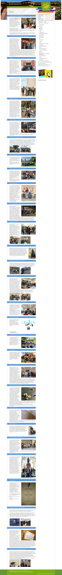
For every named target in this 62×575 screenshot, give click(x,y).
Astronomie (41, 24)
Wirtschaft (41, 59)
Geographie (41, 34)
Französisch (41, 32)
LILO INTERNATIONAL (42, 63)
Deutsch (41, 28)
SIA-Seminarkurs (42, 55)
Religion (41, 52)
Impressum (46, 573)
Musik (40, 47)
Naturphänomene (42, 48)
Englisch (41, 29)
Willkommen (40, 15)
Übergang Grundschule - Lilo (44, 64)
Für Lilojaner (12, 7)
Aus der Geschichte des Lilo (44, 65)
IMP (39, 38)
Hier (10, 496)
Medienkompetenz (42, 46)
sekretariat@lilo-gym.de (29, 571)
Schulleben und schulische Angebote (46, 20)
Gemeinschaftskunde (43, 33)
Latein (40, 42)
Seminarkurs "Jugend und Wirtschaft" (44, 54)
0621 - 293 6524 (14, 571)
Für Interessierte (19, 7)
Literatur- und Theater (43, 43)
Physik (40, 51)
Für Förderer (26, 7)
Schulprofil (40, 19)
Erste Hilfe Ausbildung (44, 60)
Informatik (41, 37)
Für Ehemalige (32, 7)
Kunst (40, 41)
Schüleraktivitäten (42, 21)
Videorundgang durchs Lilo (44, 14)
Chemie (40, 27)
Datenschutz (51, 573)
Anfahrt (38, 573)
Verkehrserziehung (43, 58)
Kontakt (40, 16)
